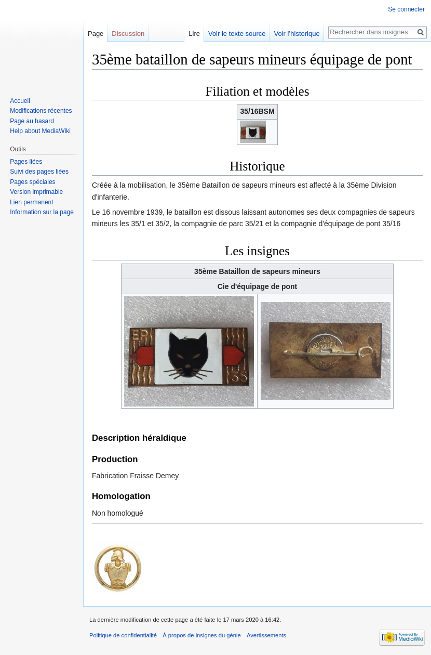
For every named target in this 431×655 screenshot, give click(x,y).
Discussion (128, 33)
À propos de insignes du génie (202, 635)
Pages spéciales (32, 182)
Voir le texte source (237, 33)
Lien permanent (31, 202)
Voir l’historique (296, 33)
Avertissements (266, 635)
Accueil (20, 100)
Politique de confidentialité (123, 635)
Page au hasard (32, 121)
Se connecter (406, 9)
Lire (194, 33)
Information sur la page (42, 212)
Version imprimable (36, 191)
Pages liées (26, 161)
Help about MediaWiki (40, 131)
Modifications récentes (41, 110)
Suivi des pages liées (39, 171)
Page (95, 33)
